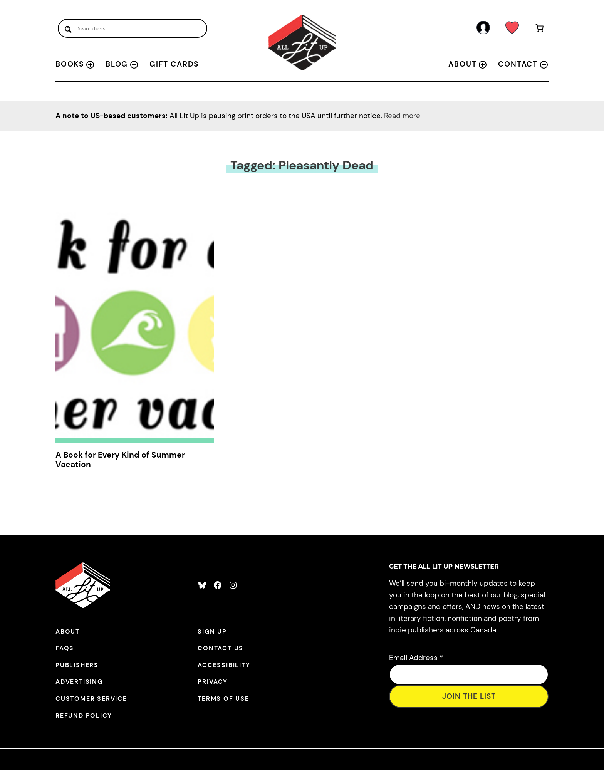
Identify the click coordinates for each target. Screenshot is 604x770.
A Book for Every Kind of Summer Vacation (120, 460)
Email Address (416, 658)
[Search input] (132, 28)
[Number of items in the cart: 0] (540, 29)
